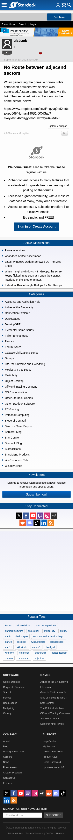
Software (11, 675)
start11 (8, 647)
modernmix (23, 658)
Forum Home (8, 24)
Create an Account (53, 751)
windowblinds (23, 625)
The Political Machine (52, 708)
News (6, 762)
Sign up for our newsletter (24, 808)
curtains (9, 658)
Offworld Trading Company (55, 713)
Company (10, 734)
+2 (7, 52)
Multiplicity (9, 708)
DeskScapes (10, 702)
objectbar (39, 658)
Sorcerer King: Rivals (52, 723)
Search (22, 24)
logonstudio (40, 652)
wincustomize (38, 642)
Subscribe (53, 815)
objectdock (33, 631)
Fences (7, 697)
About (6, 741)
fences (8, 625)
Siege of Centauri (50, 718)
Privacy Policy (15, 833)
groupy (63, 631)
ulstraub (20, 41)
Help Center (49, 741)
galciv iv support (58, 126)
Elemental (45, 687)
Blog (5, 746)
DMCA (49, 833)
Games (45, 675)
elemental (24, 652)
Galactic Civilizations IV (53, 692)
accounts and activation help (47, 636)
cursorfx (36, 647)
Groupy (7, 713)
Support (49, 734)
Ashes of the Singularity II (54, 681)
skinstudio (22, 647)
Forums (7, 783)
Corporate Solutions (14, 687)
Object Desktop (11, 681)
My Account (49, 746)
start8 (8, 636)
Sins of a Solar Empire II (53, 697)
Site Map (60, 833)
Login (33, 24)
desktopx (21, 642)
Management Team (13, 751)
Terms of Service (34, 833)
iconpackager (57, 642)
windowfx (9, 652)
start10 (8, 642)
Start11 (7, 692)
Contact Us (9, 777)
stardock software (14, 631)
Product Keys (50, 756)
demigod (50, 647)
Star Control (47, 702)
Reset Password (52, 762)
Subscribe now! (36, 494)
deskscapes (22, 636)
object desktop (59, 652)
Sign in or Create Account (37, 226)
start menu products (46, 625)
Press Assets (10, 767)
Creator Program (12, 772)
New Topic (59, 17)
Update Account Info (54, 767)
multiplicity (49, 631)
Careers (7, 756)
